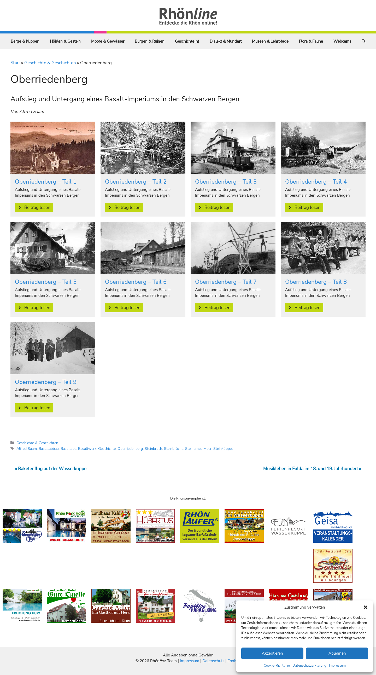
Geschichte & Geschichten (50, 63)
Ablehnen (337, 653)
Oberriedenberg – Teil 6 (136, 282)
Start (15, 63)
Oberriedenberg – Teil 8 (316, 282)
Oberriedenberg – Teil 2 (136, 182)
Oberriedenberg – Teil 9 (46, 382)
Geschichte (107, 448)
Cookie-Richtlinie (277, 665)
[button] (365, 607)
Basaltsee (68, 448)
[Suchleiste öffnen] (363, 41)
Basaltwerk (87, 448)
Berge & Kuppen (25, 41)
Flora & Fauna (311, 41)
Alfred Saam (26, 448)
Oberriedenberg (130, 448)
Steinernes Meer (198, 448)
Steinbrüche (173, 448)
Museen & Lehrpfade (270, 41)
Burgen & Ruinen (149, 41)
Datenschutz (213, 660)
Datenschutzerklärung (309, 665)
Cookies (234, 660)
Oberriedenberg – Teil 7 (226, 282)
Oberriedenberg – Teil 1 (46, 182)
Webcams (342, 41)
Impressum (337, 665)
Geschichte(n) (187, 41)
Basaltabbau (49, 448)
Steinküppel (223, 448)
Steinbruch (153, 448)
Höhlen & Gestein (65, 41)
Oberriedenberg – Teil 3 (226, 182)
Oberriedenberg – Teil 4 (316, 182)
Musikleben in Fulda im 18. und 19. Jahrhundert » (312, 469)
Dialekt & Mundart (226, 41)
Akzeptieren (272, 653)
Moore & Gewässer (107, 41)
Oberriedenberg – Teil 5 (46, 282)
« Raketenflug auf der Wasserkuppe (50, 469)
